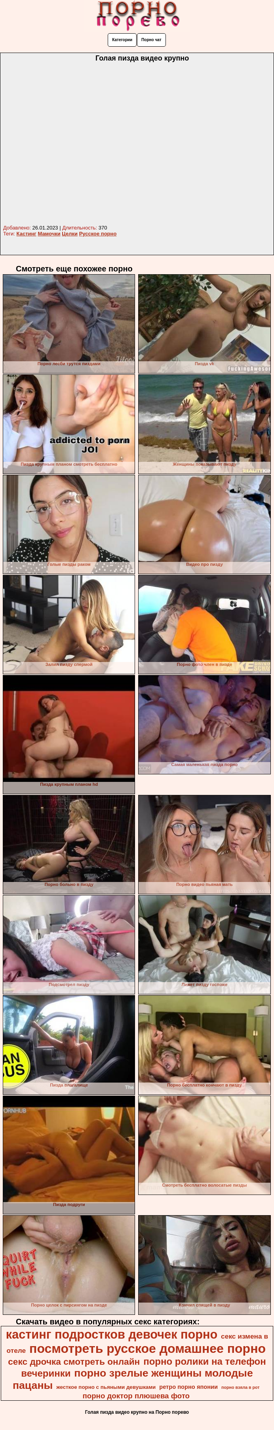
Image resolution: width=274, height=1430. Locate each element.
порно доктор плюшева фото (136, 1396)
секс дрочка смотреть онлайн (74, 1361)
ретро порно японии (188, 1387)
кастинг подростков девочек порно (111, 1334)
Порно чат (151, 40)
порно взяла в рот (240, 1387)
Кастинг (26, 234)
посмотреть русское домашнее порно (147, 1348)
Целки (70, 234)
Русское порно (98, 234)
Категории (122, 40)
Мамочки (49, 234)
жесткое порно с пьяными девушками (106, 1387)
